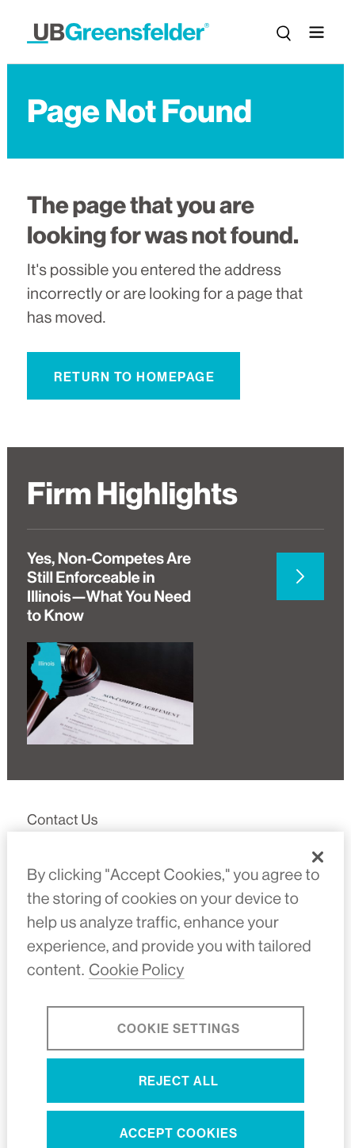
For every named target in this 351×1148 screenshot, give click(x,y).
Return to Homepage (134, 377)
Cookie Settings (178, 1040)
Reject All (179, 1092)
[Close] (317, 868)
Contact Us (62, 820)
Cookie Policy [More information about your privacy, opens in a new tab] (137, 982)
